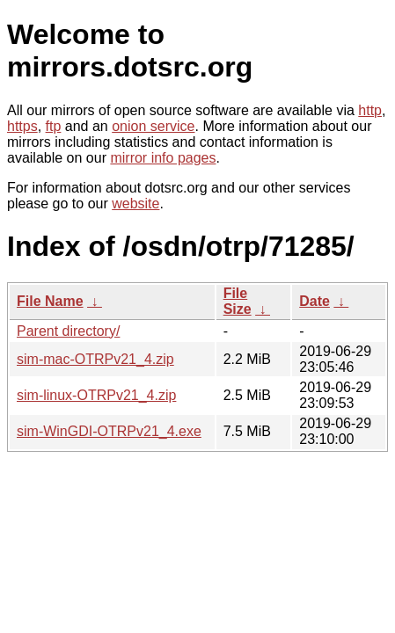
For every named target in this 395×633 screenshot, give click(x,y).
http (370, 110)
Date (314, 301)
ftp (54, 126)
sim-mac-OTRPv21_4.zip (95, 359)
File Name (50, 301)
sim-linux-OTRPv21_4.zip (96, 395)
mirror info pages (163, 157)
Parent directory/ (68, 331)
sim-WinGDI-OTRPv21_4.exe (109, 431)
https (22, 126)
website (135, 203)
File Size (237, 301)
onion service (153, 126)
